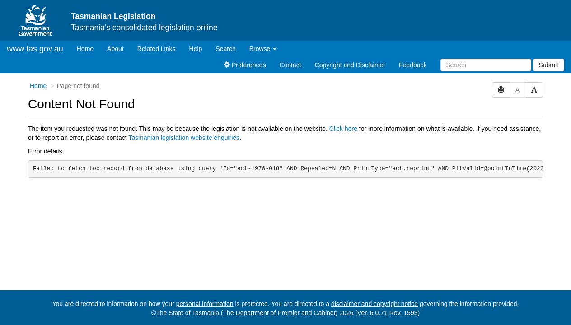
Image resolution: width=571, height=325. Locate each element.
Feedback (412, 65)
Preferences (245, 65)
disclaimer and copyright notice (374, 303)
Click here (343, 128)
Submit (548, 65)
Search (225, 48)
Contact (290, 65)
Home (88, 48)
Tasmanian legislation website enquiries (183, 137)
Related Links (156, 48)
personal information (205, 303)
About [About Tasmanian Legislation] (115, 48)
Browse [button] (263, 48)
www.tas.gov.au (35, 48)
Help (195, 48)
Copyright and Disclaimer (350, 65)
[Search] (485, 65)
